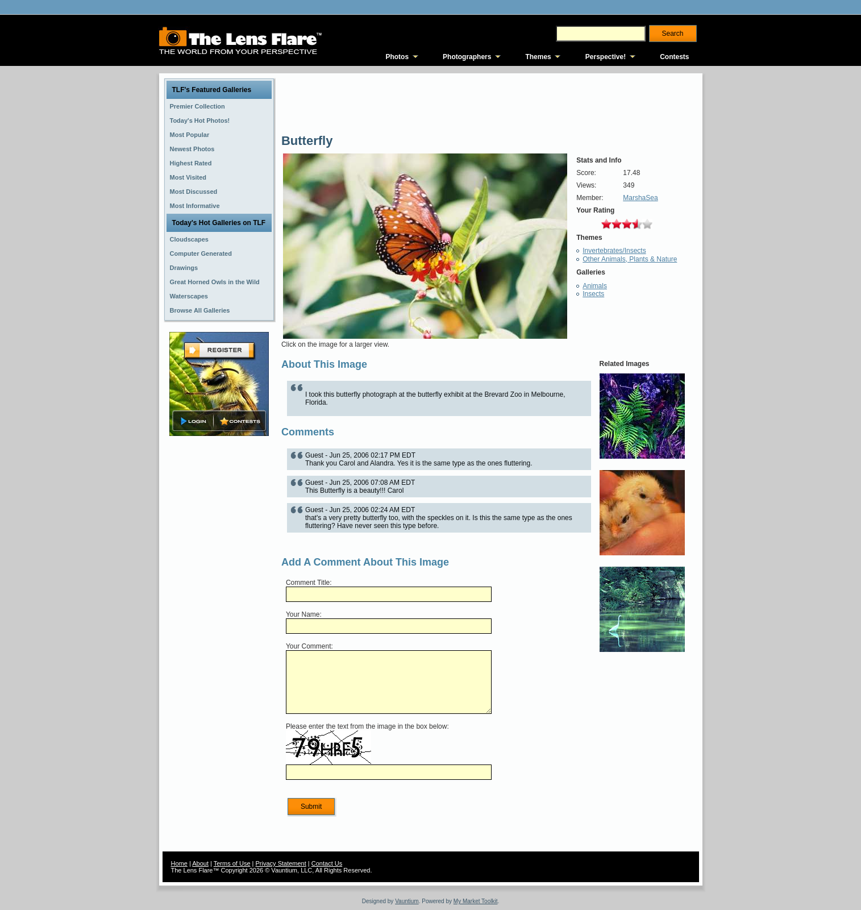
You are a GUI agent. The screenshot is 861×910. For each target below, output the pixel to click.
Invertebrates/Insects (614, 251)
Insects (593, 294)
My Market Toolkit (476, 901)
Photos (397, 57)
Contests (674, 57)
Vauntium (407, 901)
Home (179, 863)
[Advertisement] (218, 617)
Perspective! (605, 57)
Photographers (467, 57)
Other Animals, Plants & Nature (630, 259)
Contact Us (326, 863)
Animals (595, 286)
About (200, 863)
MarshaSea (640, 198)
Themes (538, 57)
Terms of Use (232, 863)
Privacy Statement (281, 863)
